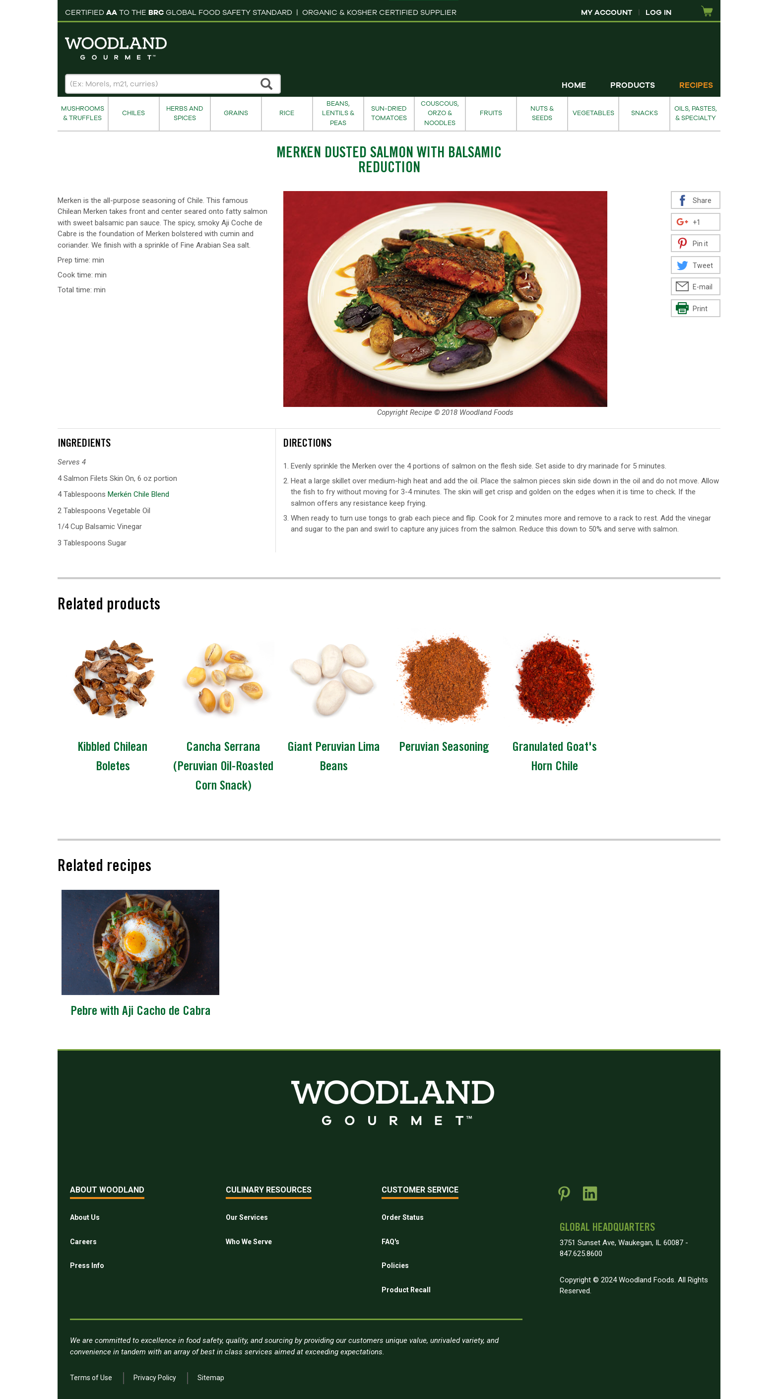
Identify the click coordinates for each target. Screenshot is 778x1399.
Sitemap (210, 1378)
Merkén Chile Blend (138, 494)
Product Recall (406, 1290)
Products (632, 85)
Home (574, 85)
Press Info (87, 1265)
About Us (85, 1217)
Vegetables (593, 113)
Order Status (403, 1217)
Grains (236, 113)
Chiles (133, 113)
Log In (658, 12)
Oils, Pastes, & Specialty (695, 113)
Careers (83, 1242)
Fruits (491, 113)
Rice (286, 113)
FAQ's (390, 1242)
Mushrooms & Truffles (82, 113)
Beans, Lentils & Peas (338, 113)
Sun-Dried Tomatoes (389, 113)
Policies (395, 1265)
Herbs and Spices (184, 113)
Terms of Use (91, 1378)
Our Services (247, 1217)
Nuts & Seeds (542, 113)
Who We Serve (249, 1242)
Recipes (696, 85)
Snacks (644, 113)
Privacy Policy (154, 1378)
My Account (606, 12)
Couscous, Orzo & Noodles (440, 113)
